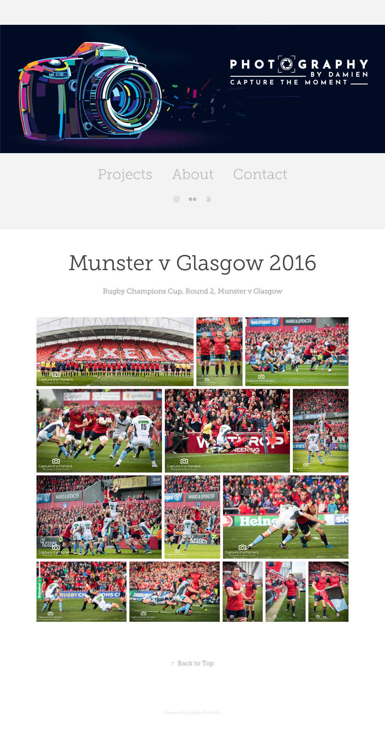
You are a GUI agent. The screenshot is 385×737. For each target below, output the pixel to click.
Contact (260, 174)
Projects (124, 174)
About (193, 174)
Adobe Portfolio (205, 712)
